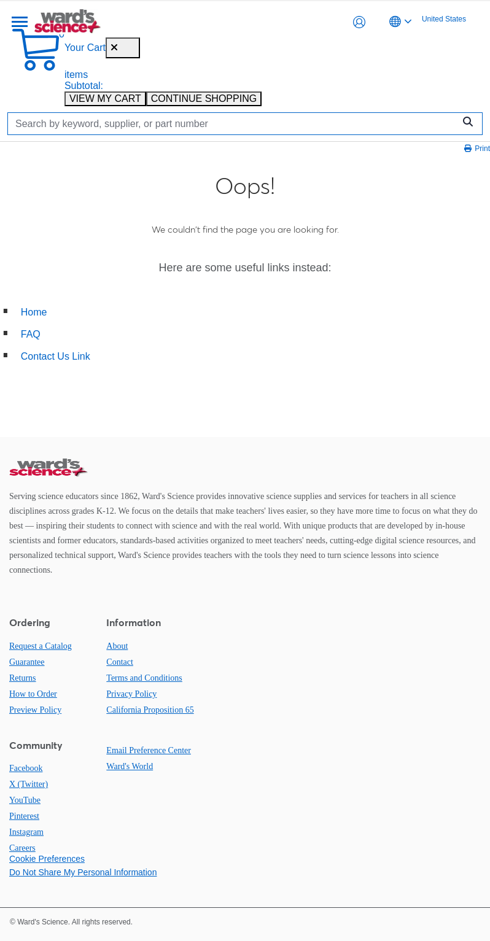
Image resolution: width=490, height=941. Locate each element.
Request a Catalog (40, 646)
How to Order (33, 694)
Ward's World (129, 766)
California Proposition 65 (149, 709)
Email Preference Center (148, 750)
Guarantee (27, 662)
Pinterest (24, 816)
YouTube (25, 800)
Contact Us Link (55, 356)
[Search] (234, 123)
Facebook (25, 768)
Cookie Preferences (47, 859)
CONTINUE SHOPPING (204, 98)
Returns (22, 678)
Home (34, 312)
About (117, 646)
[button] (359, 22)
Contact (119, 662)
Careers (22, 848)
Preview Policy (35, 709)
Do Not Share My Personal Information (83, 872)
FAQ (31, 334)
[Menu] (18, 22)
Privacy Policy (131, 694)
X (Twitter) (28, 784)
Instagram (26, 832)
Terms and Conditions (144, 678)
